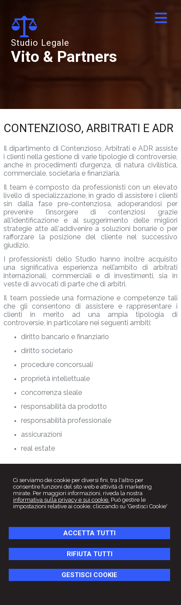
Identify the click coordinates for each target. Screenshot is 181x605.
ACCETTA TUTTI (89, 533)
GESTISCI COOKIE (89, 575)
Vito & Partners (64, 57)
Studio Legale (40, 42)
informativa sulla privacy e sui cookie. (61, 499)
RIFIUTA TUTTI (90, 554)
